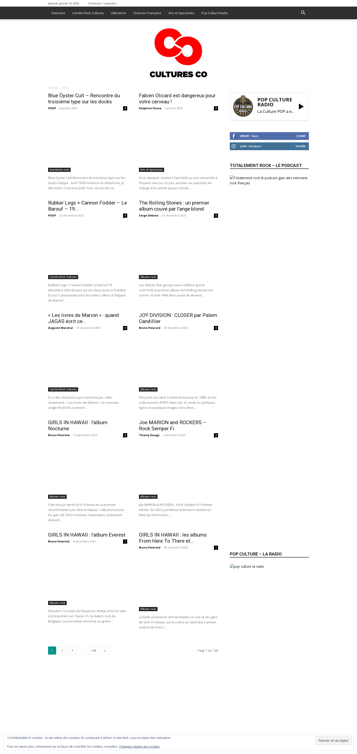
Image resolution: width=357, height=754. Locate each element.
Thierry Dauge (149, 435)
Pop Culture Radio (214, 13)
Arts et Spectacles (181, 13)
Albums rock (148, 277)
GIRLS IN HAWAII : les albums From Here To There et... (173, 538)
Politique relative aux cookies (139, 746)
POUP (52, 108)
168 (93, 650)
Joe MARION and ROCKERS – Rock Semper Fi (172, 425)
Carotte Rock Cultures (88, 13)
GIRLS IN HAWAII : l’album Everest (87, 535)
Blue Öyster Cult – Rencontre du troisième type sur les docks (84, 99)
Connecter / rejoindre (102, 3)
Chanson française (147, 13)
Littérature (118, 13)
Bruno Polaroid (149, 328)
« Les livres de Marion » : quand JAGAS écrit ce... (83, 318)
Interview (58, 13)
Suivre (300, 146)
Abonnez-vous (249, 344)
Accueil (53, 88)
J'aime (301, 136)
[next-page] (105, 650)
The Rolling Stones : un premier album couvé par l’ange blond (174, 206)
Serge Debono (148, 215)
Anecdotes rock (59, 169)
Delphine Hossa (150, 108)
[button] (303, 13)
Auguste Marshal (60, 328)
